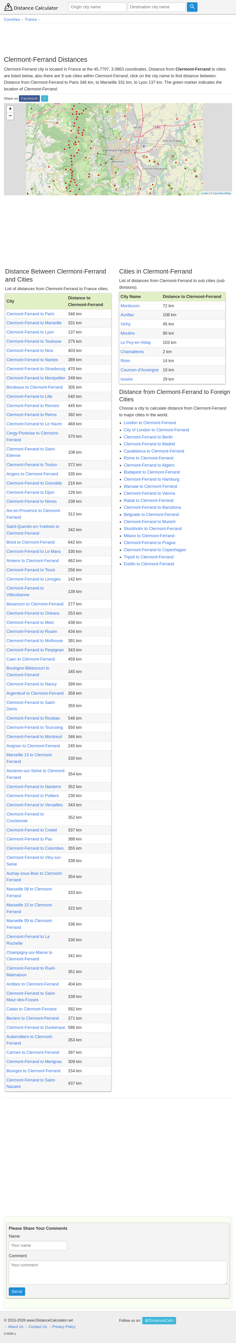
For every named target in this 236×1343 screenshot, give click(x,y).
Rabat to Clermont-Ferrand (148, 500)
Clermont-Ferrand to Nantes (32, 359)
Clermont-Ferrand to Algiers (149, 465)
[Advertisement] (118, 39)
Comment (18, 1256)
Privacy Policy (64, 1327)
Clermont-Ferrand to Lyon (30, 332)
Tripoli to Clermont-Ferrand (148, 557)
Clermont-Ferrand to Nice (29, 350)
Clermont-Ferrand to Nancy (31, 684)
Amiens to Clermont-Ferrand (32, 560)
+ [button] (10, 109)
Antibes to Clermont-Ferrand (32, 984)
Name (14, 1236)
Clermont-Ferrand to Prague (150, 542)
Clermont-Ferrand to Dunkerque (35, 1027)
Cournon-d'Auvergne (140, 370)
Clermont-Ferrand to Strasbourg (35, 368)
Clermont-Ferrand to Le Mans (33, 551)
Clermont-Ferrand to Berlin (148, 437)
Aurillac (127, 315)
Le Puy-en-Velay (136, 342)
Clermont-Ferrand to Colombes (35, 848)
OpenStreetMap (222, 193)
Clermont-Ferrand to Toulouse (34, 341)
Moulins (128, 333)
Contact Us (38, 1327)
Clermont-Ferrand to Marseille (34, 323)
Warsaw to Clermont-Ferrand (150, 486)
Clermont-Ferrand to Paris (30, 314)
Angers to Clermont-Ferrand (32, 474)
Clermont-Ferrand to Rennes (32, 405)
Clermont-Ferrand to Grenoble (34, 483)
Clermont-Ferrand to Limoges (33, 579)
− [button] (10, 116)
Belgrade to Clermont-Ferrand (151, 514)
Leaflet (204, 193)
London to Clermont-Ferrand (150, 422)
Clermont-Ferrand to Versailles (34, 805)
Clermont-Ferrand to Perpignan (35, 650)
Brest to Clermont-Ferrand (30, 542)
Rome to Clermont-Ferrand (148, 458)
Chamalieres (132, 351)
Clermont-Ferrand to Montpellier (35, 378)
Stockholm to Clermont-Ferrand (153, 528)
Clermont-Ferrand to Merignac (34, 1061)
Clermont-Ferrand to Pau (29, 839)
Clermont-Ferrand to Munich (150, 521)
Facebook (29, 98)
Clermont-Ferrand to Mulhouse (34, 640)
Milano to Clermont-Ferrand (149, 535)
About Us (16, 1327)
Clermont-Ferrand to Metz (30, 622)
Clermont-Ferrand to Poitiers (32, 795)
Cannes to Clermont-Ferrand (32, 1052)
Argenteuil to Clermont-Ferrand (35, 693)
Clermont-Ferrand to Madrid (149, 444)
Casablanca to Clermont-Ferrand (154, 451)
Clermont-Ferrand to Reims (31, 414)
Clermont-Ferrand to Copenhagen (155, 550)
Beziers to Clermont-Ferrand (32, 1018)
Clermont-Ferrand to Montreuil (34, 736)
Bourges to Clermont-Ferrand (33, 1071)
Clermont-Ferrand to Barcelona (152, 507)
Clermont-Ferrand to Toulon (31, 464)
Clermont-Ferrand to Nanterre (33, 786)
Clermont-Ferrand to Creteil (31, 830)
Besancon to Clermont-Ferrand (34, 604)
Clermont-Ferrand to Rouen (31, 631)
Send (17, 1291)
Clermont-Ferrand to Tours (30, 570)
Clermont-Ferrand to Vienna (149, 493)
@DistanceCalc (159, 1320)
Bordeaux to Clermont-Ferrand (34, 387)
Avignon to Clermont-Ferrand (33, 746)
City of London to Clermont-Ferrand (156, 430)
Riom (125, 360)
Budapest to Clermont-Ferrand (152, 472)
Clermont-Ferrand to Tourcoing (34, 727)
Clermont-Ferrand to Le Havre (34, 424)
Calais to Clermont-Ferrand (31, 1009)
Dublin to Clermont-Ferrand (149, 564)
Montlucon (130, 306)
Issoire (127, 379)
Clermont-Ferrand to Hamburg (151, 479)
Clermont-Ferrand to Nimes (31, 501)
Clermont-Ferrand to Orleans (32, 613)
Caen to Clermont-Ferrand (30, 659)
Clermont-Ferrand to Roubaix (33, 718)
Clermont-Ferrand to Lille (29, 396)
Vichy (126, 324)
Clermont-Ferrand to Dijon (30, 492)
